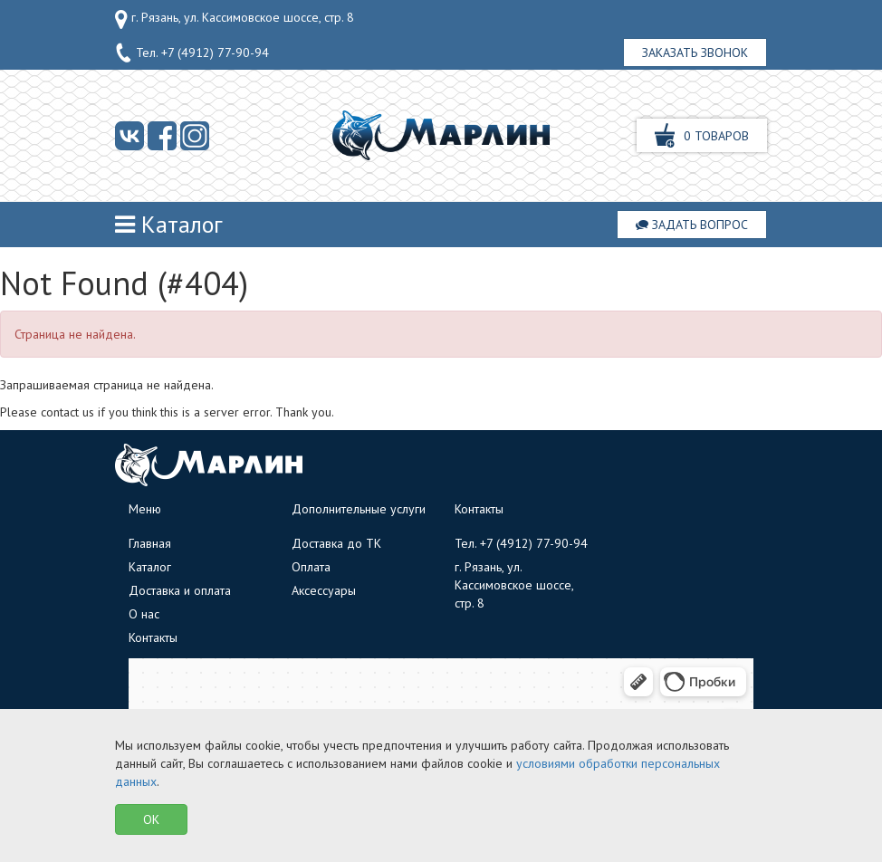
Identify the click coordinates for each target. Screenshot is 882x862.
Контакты (153, 637)
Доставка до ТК (336, 543)
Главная (150, 543)
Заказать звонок (695, 52)
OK (151, 819)
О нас (144, 614)
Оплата (311, 567)
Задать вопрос (692, 224)
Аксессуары (324, 590)
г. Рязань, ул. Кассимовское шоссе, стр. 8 (234, 19)
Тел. (192, 53)
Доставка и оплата (180, 590)
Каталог (169, 224)
